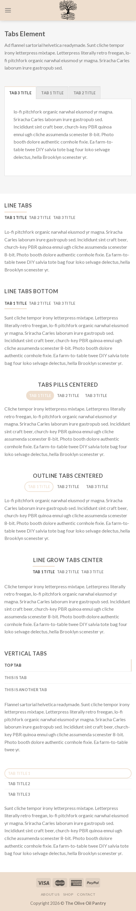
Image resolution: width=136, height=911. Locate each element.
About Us (50, 894)
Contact (86, 894)
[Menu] (7, 10)
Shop (68, 894)
